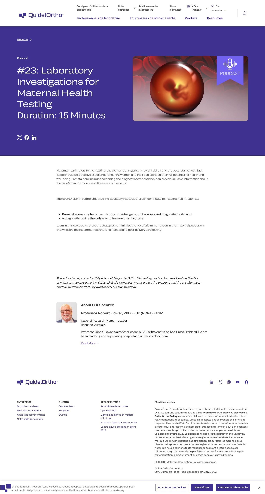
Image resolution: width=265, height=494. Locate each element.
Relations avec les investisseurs (148, 8)
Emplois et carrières (27, 406)
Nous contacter (175, 8)
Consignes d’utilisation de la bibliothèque (92, 8)
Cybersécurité (108, 410)
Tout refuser (202, 487)
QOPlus (63, 414)
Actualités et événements (31, 414)
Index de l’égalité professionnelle (118, 422)
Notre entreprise (123, 8)
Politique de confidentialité (185, 416)
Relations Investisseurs (29, 410)
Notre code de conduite (30, 419)
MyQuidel (64, 410)
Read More (88, 343)
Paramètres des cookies (114, 406)
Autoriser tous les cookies (233, 487)
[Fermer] (259, 487)
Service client (66, 406)
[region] (132, 487)
